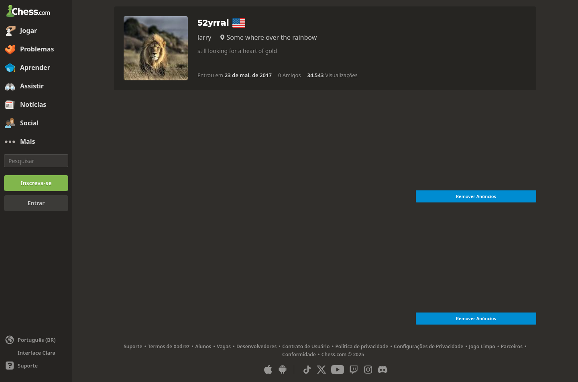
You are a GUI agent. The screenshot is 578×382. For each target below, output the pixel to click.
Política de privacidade (361, 346)
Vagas (224, 346)
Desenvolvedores (256, 346)
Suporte (133, 346)
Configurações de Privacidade (428, 346)
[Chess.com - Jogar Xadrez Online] (36, 12)
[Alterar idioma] (36, 339)
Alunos (203, 346)
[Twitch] (353, 369)
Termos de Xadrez (168, 346)
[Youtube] (337, 369)
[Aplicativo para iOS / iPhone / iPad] (268, 369)
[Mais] (36, 142)
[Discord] (382, 369)
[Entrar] (36, 203)
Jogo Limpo (482, 346)
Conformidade (299, 354)
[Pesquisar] (36, 160)
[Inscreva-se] (36, 183)
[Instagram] (368, 369)
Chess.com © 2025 (343, 354)
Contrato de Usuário (306, 346)
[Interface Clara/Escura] (36, 352)
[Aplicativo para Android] (282, 369)
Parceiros (512, 346)
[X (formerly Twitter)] (321, 369)
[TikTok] (307, 369)
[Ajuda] (36, 365)
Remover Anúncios (476, 196)
